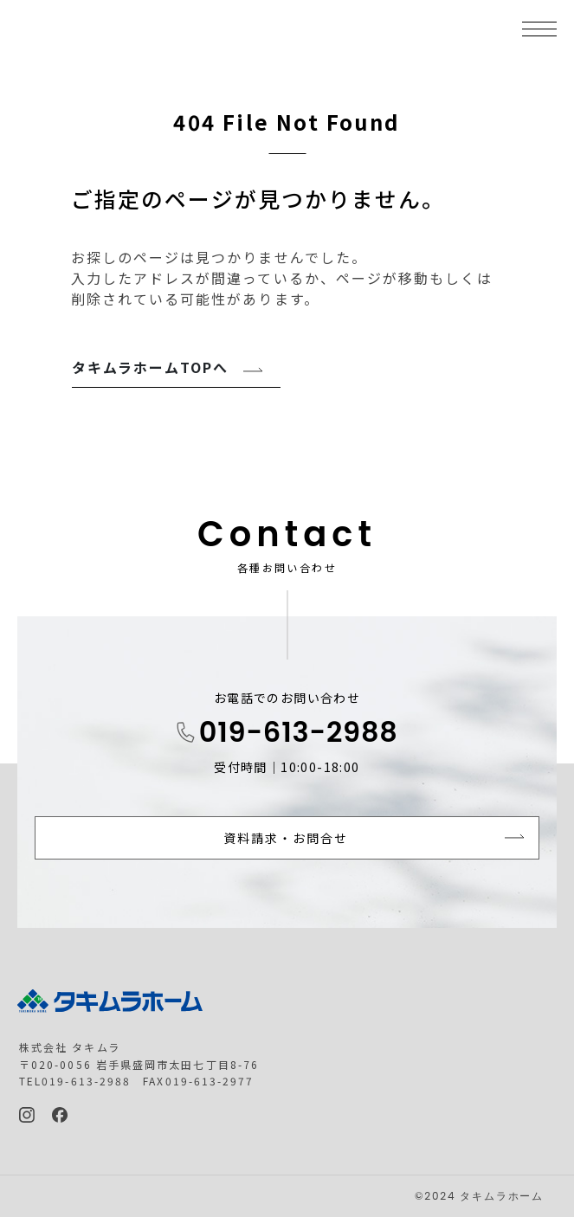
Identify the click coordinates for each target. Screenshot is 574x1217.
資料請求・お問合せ (286, 838)
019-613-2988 (298, 731)
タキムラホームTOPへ (150, 367)
